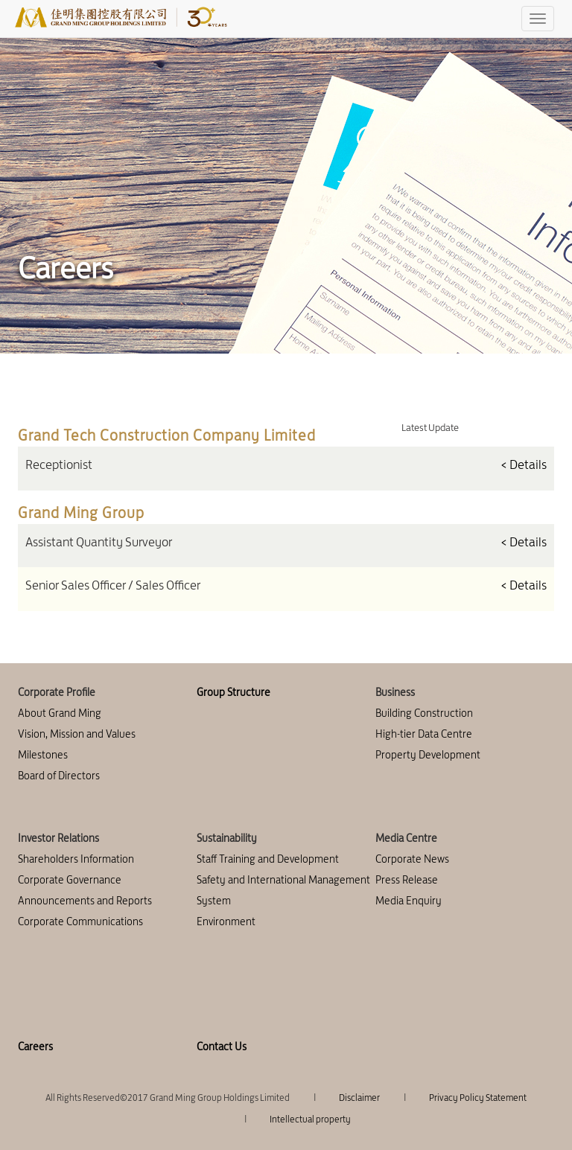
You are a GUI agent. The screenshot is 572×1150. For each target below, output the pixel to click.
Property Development (427, 754)
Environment (226, 921)
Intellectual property (310, 1119)
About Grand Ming (59, 713)
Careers (35, 1046)
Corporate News (412, 859)
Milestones (43, 754)
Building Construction (424, 713)
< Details (523, 464)
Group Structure (233, 692)
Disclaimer (359, 1097)
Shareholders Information (76, 859)
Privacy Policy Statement (478, 1097)
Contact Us (222, 1046)
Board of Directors (59, 775)
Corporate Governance (69, 880)
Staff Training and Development (268, 859)
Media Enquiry (408, 900)
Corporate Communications (80, 921)
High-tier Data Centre (423, 734)
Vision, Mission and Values (77, 734)
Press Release (406, 880)
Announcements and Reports (85, 900)
